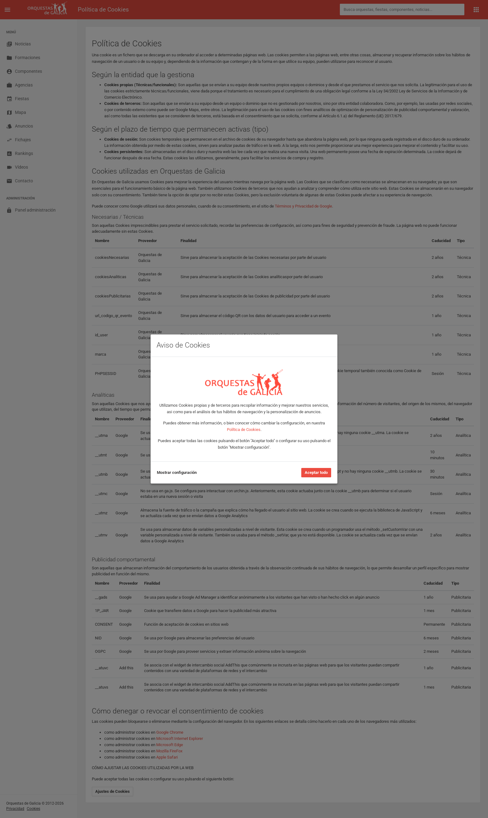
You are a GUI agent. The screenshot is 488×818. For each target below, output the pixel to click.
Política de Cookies (243, 429)
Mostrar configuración (177, 472)
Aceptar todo (316, 472)
